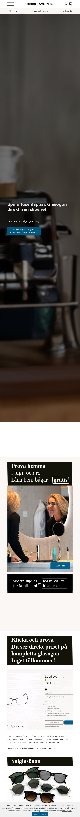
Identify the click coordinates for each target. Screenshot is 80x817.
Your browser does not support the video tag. (40, 609)
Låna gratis (60, 565)
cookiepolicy (67, 810)
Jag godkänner (40, 814)
